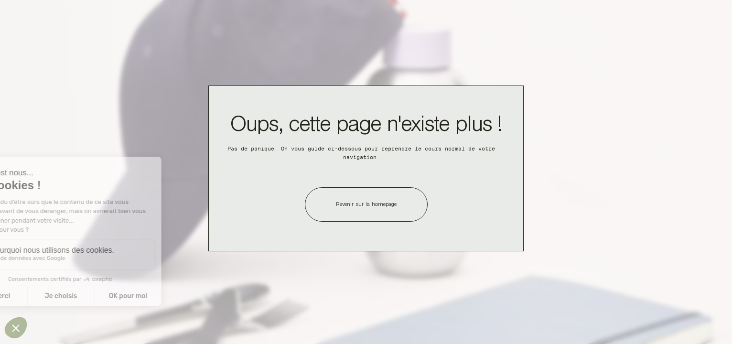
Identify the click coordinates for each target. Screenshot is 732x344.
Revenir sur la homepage (366, 205)
